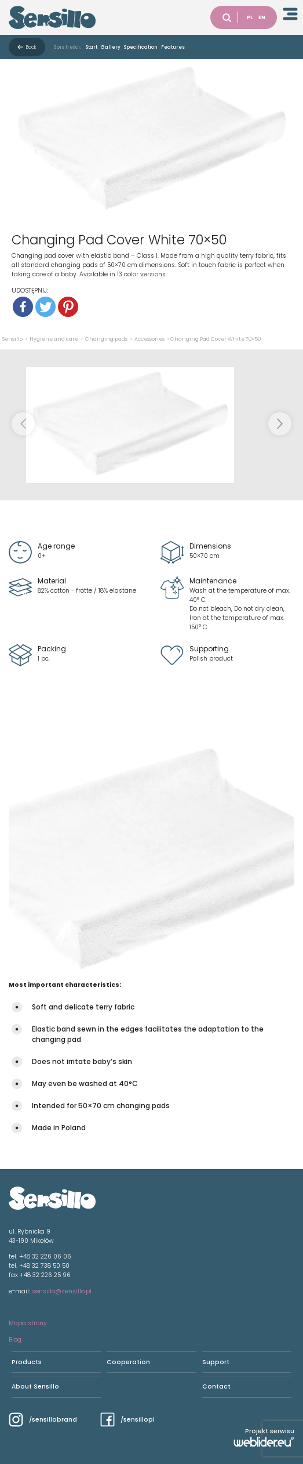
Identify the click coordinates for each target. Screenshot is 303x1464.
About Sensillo (35, 1386)
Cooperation (128, 1362)
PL (250, 17)
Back (31, 47)
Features (173, 47)
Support (215, 1362)
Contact (216, 1386)
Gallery (111, 47)
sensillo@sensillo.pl (62, 1291)
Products (27, 1362)
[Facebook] (23, 307)
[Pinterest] (68, 307)
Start (91, 47)
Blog (15, 1339)
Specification (141, 47)
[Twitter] (45, 307)
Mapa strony (28, 1323)
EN (261, 17)
